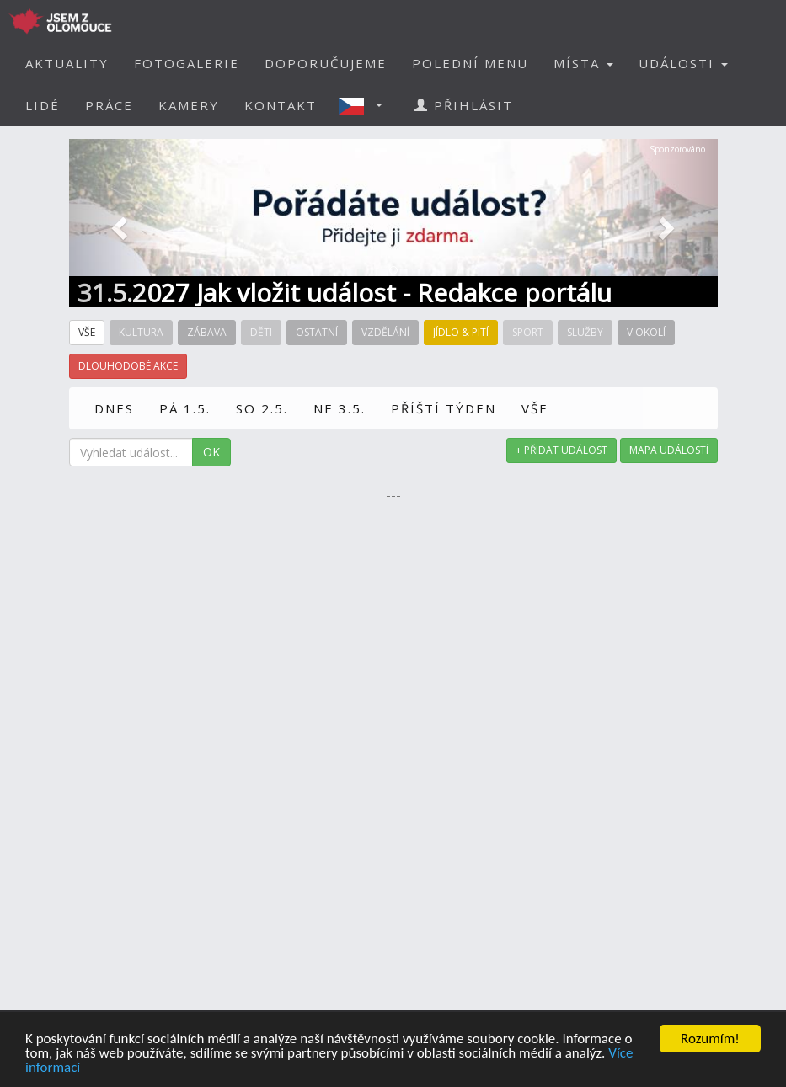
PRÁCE (109, 105)
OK (211, 452)
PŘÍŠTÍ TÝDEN (443, 408)
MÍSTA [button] (583, 63)
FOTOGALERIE (186, 63)
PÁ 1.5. (185, 408)
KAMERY (188, 105)
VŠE (534, 408)
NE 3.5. (339, 408)
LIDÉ (42, 105)
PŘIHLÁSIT (463, 105)
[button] (365, 105)
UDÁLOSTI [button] (683, 63)
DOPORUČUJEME (326, 63)
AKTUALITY (67, 63)
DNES (114, 408)
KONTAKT (280, 105)
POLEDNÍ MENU (470, 63)
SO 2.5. (262, 408)
